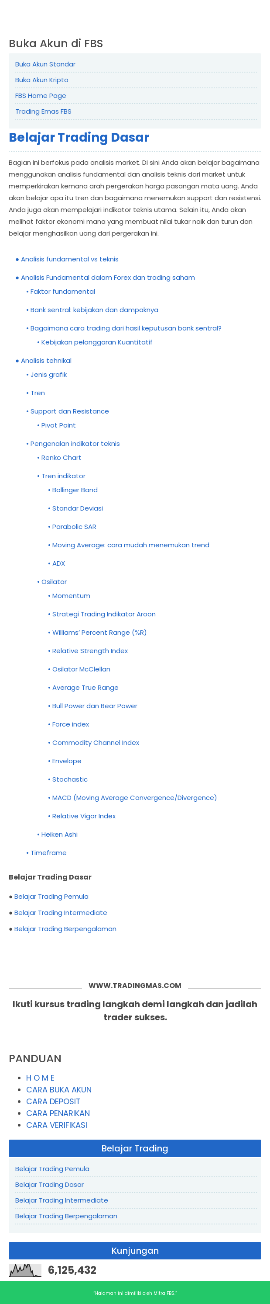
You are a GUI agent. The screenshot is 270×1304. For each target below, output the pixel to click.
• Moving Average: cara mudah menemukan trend (128, 544)
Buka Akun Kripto (41, 79)
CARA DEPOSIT (53, 1101)
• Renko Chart (59, 457)
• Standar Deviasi (75, 508)
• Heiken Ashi (57, 834)
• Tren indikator (61, 475)
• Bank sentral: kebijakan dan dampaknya (92, 309)
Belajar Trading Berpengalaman (65, 928)
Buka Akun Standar (45, 64)
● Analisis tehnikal (43, 360)
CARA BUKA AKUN (59, 1089)
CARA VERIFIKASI (56, 1125)
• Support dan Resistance (67, 411)
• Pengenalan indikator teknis (73, 443)
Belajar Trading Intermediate (60, 912)
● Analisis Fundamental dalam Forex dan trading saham (105, 277)
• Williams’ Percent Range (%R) (97, 632)
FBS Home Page (40, 95)
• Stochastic (68, 779)
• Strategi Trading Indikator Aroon (102, 614)
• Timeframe (46, 852)
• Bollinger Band (73, 489)
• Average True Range (83, 687)
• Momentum (69, 595)
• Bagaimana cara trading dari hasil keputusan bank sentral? (124, 328)
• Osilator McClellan (79, 669)
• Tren (35, 392)
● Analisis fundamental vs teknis (67, 259)
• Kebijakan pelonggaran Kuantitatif (95, 342)
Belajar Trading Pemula (51, 896)
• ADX (56, 563)
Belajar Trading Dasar (79, 137)
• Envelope (65, 760)
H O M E (40, 1077)
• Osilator (52, 581)
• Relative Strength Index (88, 650)
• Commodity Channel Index (93, 742)
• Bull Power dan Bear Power (92, 705)
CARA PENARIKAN (58, 1113)
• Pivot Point (56, 425)
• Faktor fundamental (60, 291)
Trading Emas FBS (43, 111)
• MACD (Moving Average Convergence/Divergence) (132, 797)
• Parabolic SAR (72, 526)
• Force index (68, 724)
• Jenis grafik (46, 374)
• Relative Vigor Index (82, 816)
